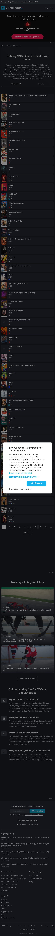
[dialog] (27, 467)
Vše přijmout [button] (36, 483)
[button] (27, 477)
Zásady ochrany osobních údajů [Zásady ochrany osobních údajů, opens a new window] (20, 473)
